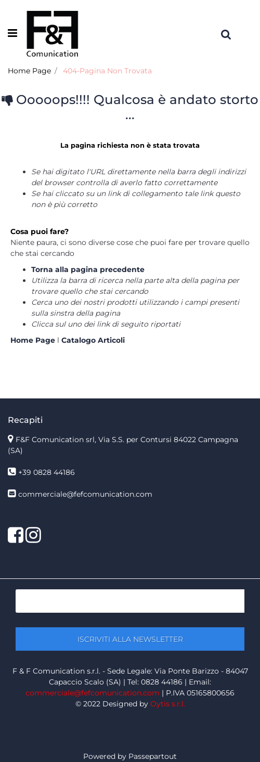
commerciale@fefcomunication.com (85, 494)
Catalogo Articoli (93, 340)
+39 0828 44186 (46, 472)
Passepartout (152, 756)
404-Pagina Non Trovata (107, 70)
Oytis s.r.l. (167, 703)
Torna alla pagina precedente (88, 269)
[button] (226, 33)
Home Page (29, 70)
